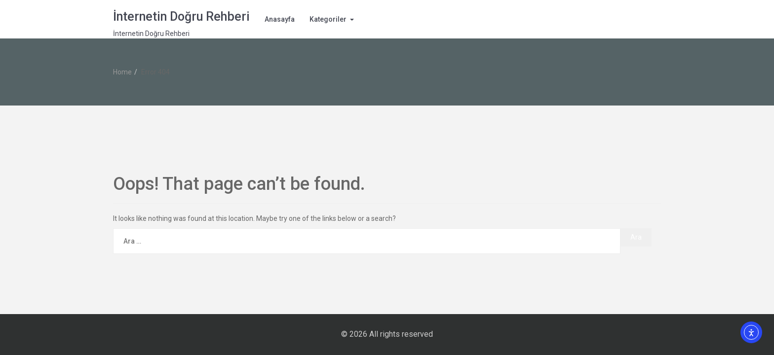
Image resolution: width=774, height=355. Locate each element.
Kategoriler (328, 19)
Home (122, 72)
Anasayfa (280, 19)
